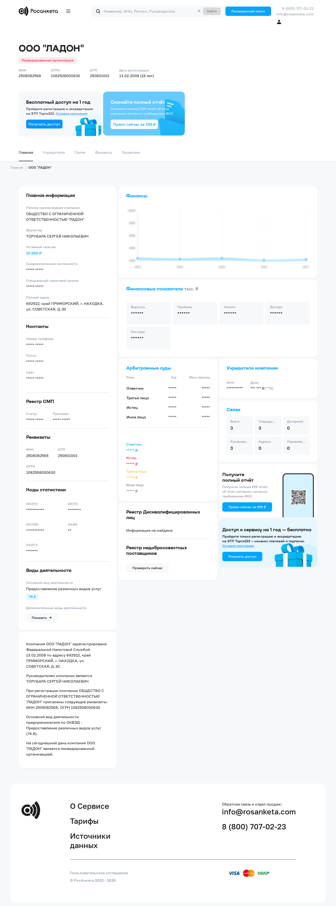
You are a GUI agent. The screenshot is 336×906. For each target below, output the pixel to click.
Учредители (54, 152)
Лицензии (131, 152)
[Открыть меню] (68, 11)
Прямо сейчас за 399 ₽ (134, 124)
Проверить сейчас (147, 568)
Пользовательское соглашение (99, 872)
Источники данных (90, 840)
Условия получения (72, 113)
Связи (79, 152)
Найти (212, 11)
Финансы (103, 152)
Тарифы (84, 821)
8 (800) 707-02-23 (298, 8)
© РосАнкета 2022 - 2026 (93, 880)
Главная (26, 152)
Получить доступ (44, 124)
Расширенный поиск (248, 11)
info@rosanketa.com (295, 14)
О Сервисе (89, 806)
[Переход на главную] (39, 11)
